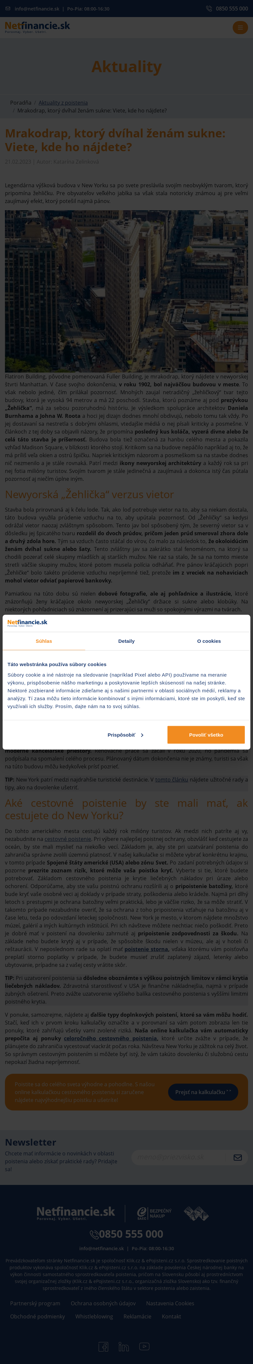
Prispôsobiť (126, 734)
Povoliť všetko (206, 734)
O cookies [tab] (209, 641)
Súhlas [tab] (44, 641)
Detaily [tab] (126, 641)
